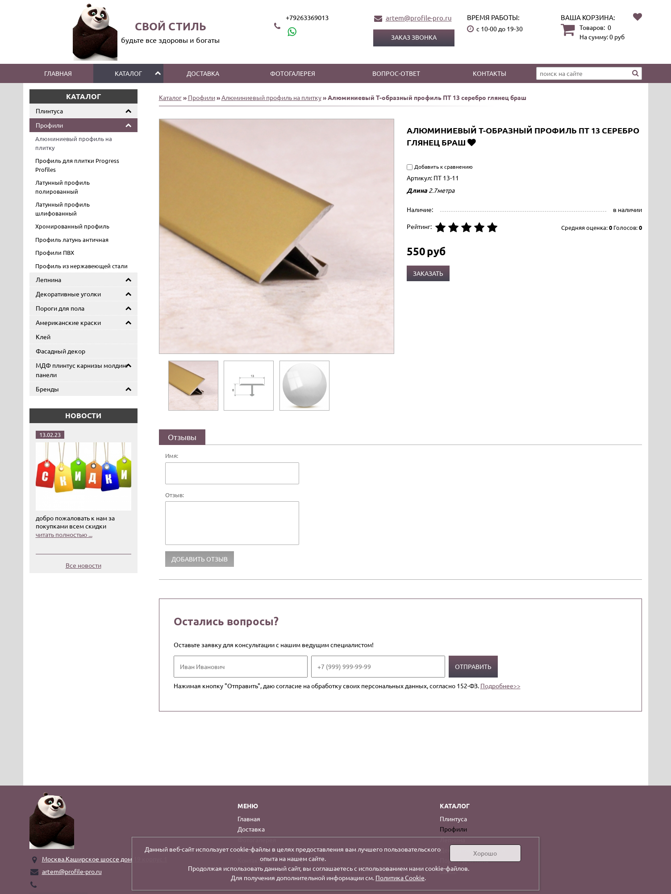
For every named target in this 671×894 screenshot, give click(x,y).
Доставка (203, 73)
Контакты (489, 73)
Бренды (47, 389)
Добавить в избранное (471, 142)
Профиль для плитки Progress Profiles (77, 165)
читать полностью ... (64, 534)
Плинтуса (49, 111)
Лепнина (48, 279)
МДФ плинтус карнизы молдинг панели (82, 369)
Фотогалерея (292, 73)
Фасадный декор (60, 351)
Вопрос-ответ (396, 73)
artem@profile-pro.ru (419, 17)
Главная (58, 73)
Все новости (83, 565)
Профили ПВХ (54, 252)
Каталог (128, 73)
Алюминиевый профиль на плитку (73, 143)
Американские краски (68, 322)
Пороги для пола (60, 308)
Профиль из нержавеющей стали (81, 266)
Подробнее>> (500, 686)
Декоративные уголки (68, 294)
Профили (49, 125)
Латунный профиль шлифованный (62, 208)
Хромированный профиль (72, 226)
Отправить (473, 666)
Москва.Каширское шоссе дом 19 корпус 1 (104, 859)
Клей (43, 337)
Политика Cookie (400, 877)
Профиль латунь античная (71, 239)
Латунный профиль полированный (62, 187)
